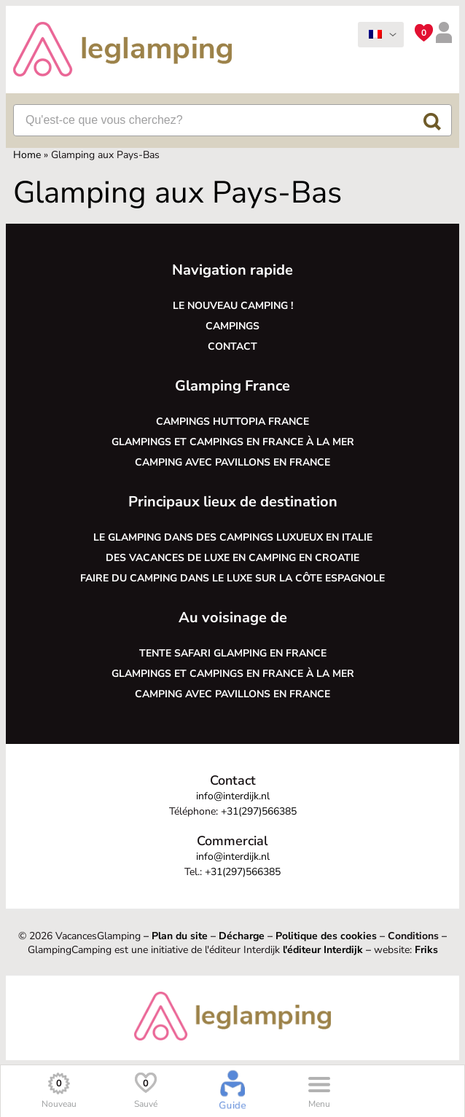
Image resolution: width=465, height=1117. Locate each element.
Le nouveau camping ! (233, 306)
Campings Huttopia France (232, 421)
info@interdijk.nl (233, 796)
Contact (232, 346)
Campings (232, 326)
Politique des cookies (326, 936)
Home (27, 155)
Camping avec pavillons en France (232, 462)
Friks (426, 950)
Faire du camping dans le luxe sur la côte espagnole (232, 578)
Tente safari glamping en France (233, 653)
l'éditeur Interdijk (323, 950)
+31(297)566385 (259, 811)
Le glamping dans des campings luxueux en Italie (232, 537)
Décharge (242, 936)
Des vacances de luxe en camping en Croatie (232, 558)
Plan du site (180, 936)
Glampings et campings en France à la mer (233, 442)
